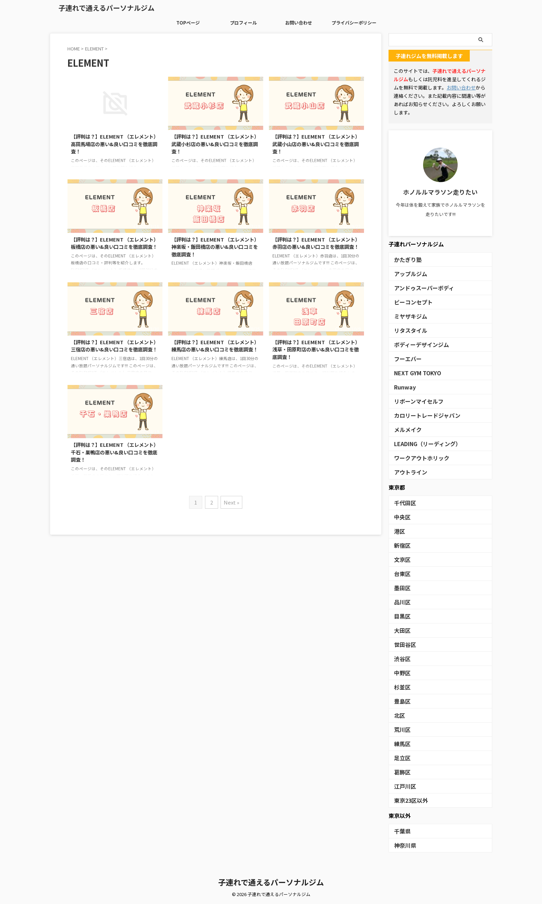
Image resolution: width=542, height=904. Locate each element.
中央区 (401, 517)
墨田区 (401, 587)
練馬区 (401, 743)
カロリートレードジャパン (421, 415)
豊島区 (401, 701)
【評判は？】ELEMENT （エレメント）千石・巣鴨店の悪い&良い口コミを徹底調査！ (114, 452)
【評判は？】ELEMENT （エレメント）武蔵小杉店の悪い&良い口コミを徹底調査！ (215, 144)
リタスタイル (407, 330)
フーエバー (405, 358)
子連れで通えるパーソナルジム (106, 8)
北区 (398, 715)
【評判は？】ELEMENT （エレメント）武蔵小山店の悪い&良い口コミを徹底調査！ (316, 144)
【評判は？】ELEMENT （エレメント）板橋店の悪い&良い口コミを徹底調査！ (114, 243)
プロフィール (243, 22)
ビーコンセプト (410, 302)
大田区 (401, 630)
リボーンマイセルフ (414, 401)
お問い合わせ (298, 22)
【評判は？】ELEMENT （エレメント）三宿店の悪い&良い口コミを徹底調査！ (114, 345)
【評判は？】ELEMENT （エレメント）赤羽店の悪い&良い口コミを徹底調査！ (316, 243)
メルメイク (405, 429)
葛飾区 (401, 772)
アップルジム (407, 273)
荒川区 (401, 729)
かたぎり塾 (405, 259)
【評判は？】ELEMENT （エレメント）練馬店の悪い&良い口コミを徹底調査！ (215, 345)
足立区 (401, 757)
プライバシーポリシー (353, 22)
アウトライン (407, 472)
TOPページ (188, 22)
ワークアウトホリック (416, 457)
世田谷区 (403, 644)
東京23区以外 (408, 800)
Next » (232, 502)
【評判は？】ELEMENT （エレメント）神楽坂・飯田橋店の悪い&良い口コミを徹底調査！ (215, 247)
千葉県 (401, 831)
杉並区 (401, 687)
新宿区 (401, 545)
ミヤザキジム (407, 316)
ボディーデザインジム (416, 344)
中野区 (401, 672)
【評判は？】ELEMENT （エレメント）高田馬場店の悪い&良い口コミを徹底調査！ (114, 144)
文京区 (401, 559)
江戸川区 (403, 786)
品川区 (401, 602)
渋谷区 (401, 658)
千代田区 (403, 502)
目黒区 (401, 616)
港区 (398, 531)
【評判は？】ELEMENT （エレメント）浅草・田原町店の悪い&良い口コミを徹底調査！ (316, 349)
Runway (403, 387)
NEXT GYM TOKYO (414, 372)
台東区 (401, 573)
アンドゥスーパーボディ (418, 287)
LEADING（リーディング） (422, 443)
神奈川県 (403, 845)
